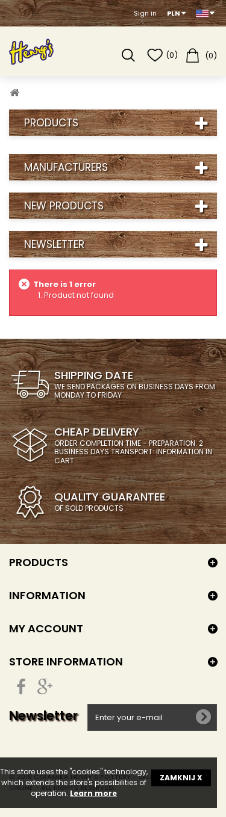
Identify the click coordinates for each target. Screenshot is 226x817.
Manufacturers (66, 167)
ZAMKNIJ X (181, 777)
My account (46, 628)
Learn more (93, 793)
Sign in (145, 13)
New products (64, 206)
